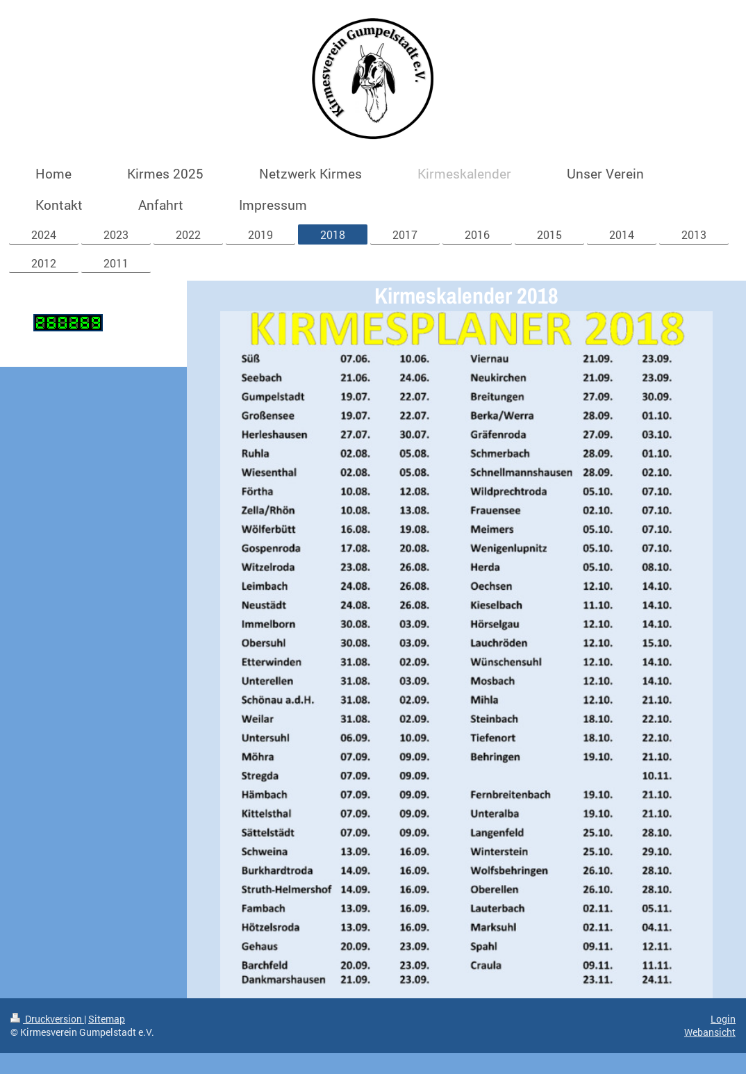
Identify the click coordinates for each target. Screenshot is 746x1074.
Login (723, 1018)
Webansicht (710, 1032)
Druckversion (47, 1018)
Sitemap (106, 1018)
